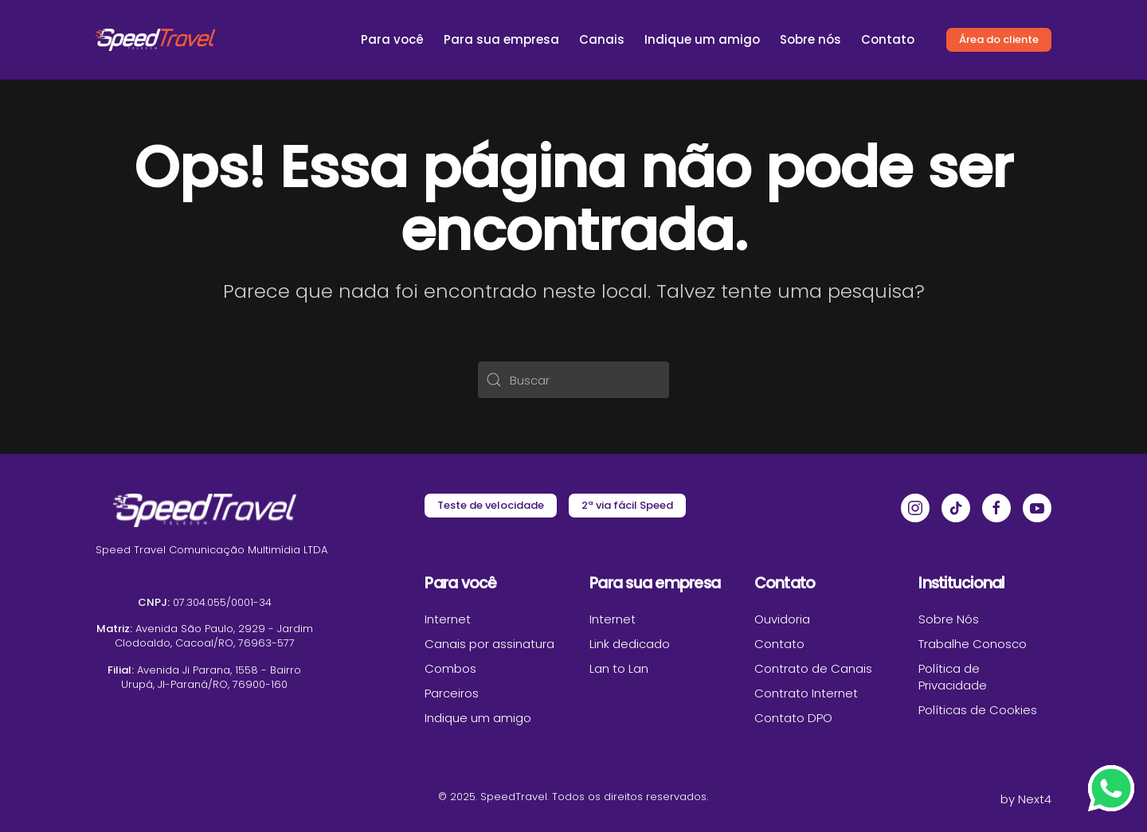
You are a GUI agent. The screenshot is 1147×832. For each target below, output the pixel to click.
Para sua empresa (501, 39)
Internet (448, 619)
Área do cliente (999, 39)
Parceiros (452, 693)
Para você (392, 39)
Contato (887, 39)
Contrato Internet (806, 693)
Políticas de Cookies (977, 709)
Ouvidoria (782, 619)
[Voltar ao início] (155, 40)
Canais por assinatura (489, 643)
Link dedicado (629, 643)
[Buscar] (573, 379)
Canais (601, 39)
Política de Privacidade (952, 676)
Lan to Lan (618, 668)
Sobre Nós (948, 619)
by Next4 (1025, 799)
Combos (450, 668)
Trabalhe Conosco (972, 643)
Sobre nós (810, 39)
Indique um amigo (702, 39)
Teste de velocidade (490, 505)
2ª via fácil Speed (627, 505)
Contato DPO (793, 717)
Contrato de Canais (813, 668)
